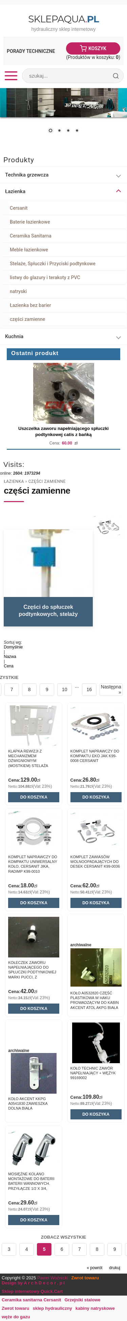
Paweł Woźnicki (52, 1277)
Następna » (111, 689)
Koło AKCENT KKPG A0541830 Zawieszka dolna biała (27, 1104)
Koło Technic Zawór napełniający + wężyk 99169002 (93, 1073)
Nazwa (10, 656)
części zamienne (27, 319)
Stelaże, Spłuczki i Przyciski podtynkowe (53, 263)
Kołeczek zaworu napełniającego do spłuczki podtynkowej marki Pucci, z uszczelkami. (32, 972)
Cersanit (18, 208)
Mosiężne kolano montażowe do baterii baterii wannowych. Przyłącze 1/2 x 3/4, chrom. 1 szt (31, 1183)
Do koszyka (33, 797)
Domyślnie (13, 647)
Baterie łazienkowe (30, 222)
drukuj (114, 1267)
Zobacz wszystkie (63, 1237)
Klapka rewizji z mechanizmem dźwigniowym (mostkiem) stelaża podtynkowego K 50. (29, 760)
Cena (9, 666)
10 (64, 689)
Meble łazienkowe (29, 249)
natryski (18, 291)
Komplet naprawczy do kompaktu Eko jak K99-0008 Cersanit (95, 756)
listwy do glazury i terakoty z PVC (45, 277)
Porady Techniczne (31, 51)
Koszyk (97, 48)
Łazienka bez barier (30, 305)
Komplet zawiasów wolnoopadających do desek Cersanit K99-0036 (95, 862)
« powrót (94, 1267)
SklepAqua (63, 19)
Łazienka (14, 481)
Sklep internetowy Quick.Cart (32, 1291)
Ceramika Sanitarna (30, 236)
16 (89, 689)
